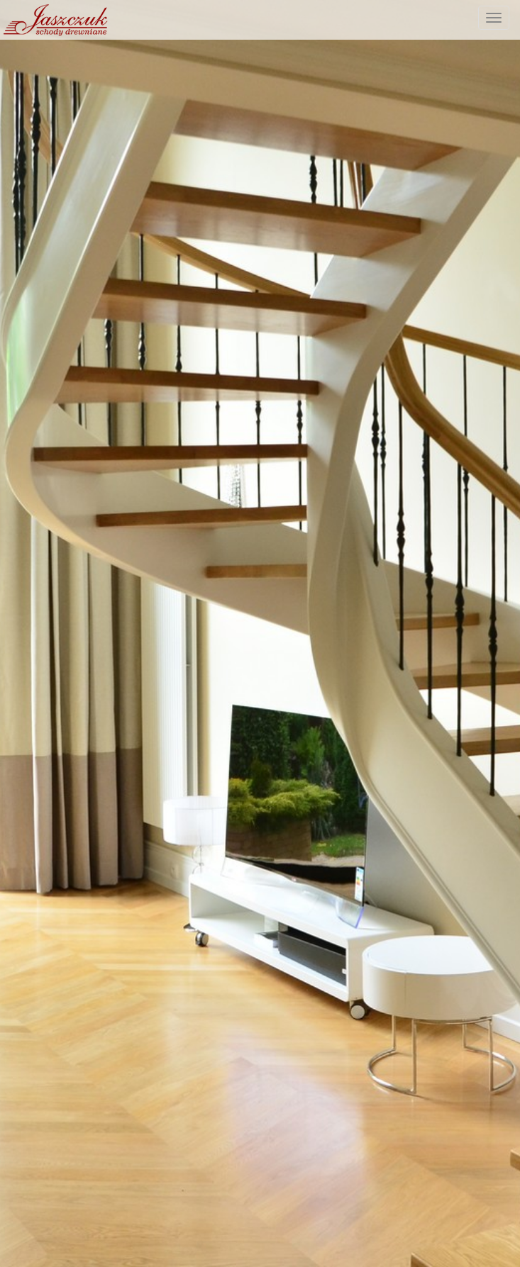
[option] (260, 633)
